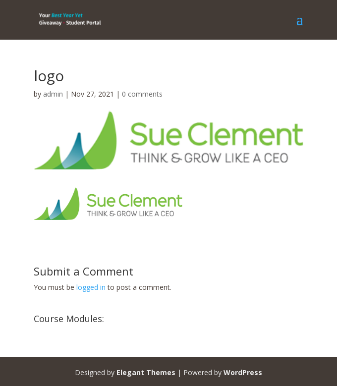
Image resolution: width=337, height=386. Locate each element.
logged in (91, 287)
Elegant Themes (145, 372)
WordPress (243, 372)
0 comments (142, 94)
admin (53, 94)
